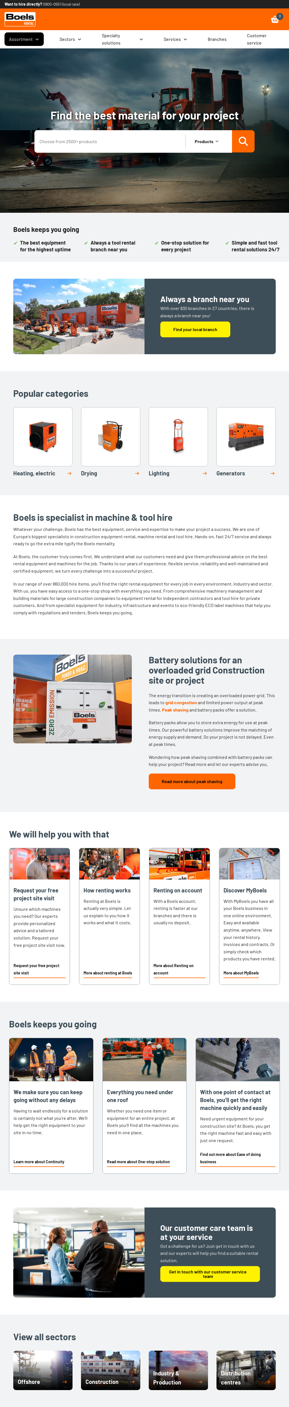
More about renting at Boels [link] (108, 973)
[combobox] (110, 141)
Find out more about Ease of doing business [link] (230, 1158)
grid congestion (181, 702)
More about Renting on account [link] (174, 969)
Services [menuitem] (175, 39)
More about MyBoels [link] (241, 973)
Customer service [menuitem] (257, 39)
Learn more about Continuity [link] (39, 1161)
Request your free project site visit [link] (36, 969)
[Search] (243, 141)
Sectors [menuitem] (71, 39)
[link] (20, 19)
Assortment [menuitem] (24, 39)
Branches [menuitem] (217, 39)
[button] (39, 970)
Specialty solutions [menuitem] (122, 39)
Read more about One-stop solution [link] (138, 1161)
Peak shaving (175, 709)
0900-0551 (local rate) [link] (61, 4)
